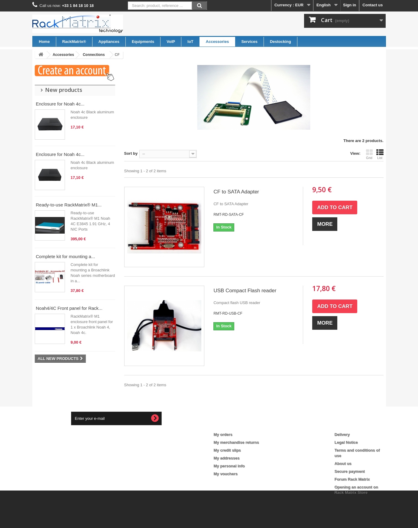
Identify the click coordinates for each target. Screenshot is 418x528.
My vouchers (226, 473)
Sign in (349, 5)
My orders (223, 434)
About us (342, 463)
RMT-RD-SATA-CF (228, 214)
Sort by (131, 153)
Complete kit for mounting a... (65, 256)
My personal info (229, 466)
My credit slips (227, 450)
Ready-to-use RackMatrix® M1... (69, 204)
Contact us (372, 5)
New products (63, 89)
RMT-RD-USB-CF (227, 313)
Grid (369, 154)
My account (229, 424)
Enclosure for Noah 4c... (60, 103)
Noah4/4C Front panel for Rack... (69, 308)
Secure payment (349, 471)
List (380, 154)
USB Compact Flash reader (244, 290)
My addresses (227, 458)
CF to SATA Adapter (236, 192)
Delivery (342, 434)
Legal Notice (346, 442)
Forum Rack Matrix (352, 479)
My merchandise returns (236, 442)
